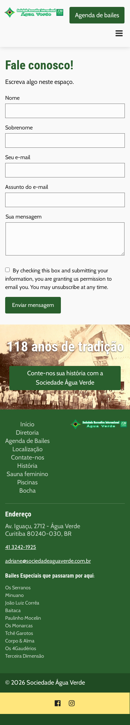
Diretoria (27, 432)
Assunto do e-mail (26, 187)
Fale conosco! (39, 65)
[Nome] (65, 111)
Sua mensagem (24, 216)
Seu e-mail (17, 157)
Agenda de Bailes (27, 441)
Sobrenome (19, 127)
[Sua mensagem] (65, 238)
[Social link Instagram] (72, 703)
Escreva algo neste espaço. (39, 82)
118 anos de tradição (65, 346)
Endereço (18, 514)
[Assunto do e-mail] (65, 200)
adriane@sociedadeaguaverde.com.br (48, 561)
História (27, 466)
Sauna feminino (27, 474)
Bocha (27, 490)
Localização (27, 449)
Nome (12, 98)
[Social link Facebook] (58, 703)
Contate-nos (27, 457)
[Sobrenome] (65, 140)
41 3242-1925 (20, 547)
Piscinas (27, 482)
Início (27, 424)
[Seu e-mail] (65, 170)
